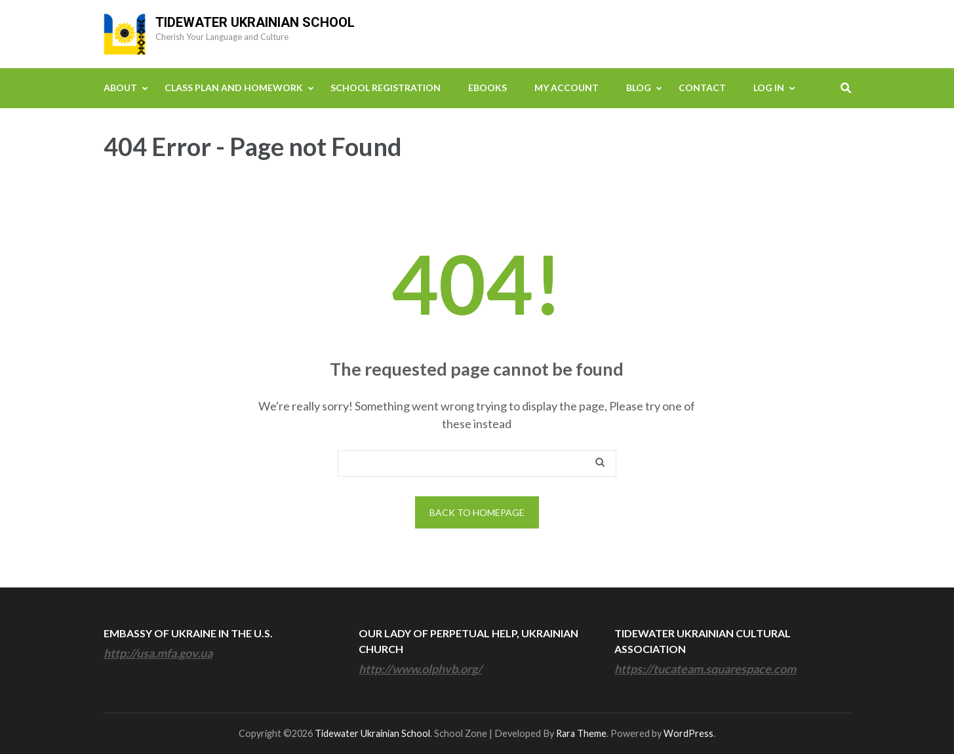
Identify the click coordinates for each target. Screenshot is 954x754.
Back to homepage (477, 512)
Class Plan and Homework (234, 87)
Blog (638, 87)
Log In (768, 87)
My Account (566, 87)
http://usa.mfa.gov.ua (158, 653)
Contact (702, 87)
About (120, 87)
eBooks (487, 87)
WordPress (688, 733)
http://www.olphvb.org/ (420, 669)
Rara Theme (581, 733)
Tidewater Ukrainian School (255, 22)
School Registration (385, 87)
